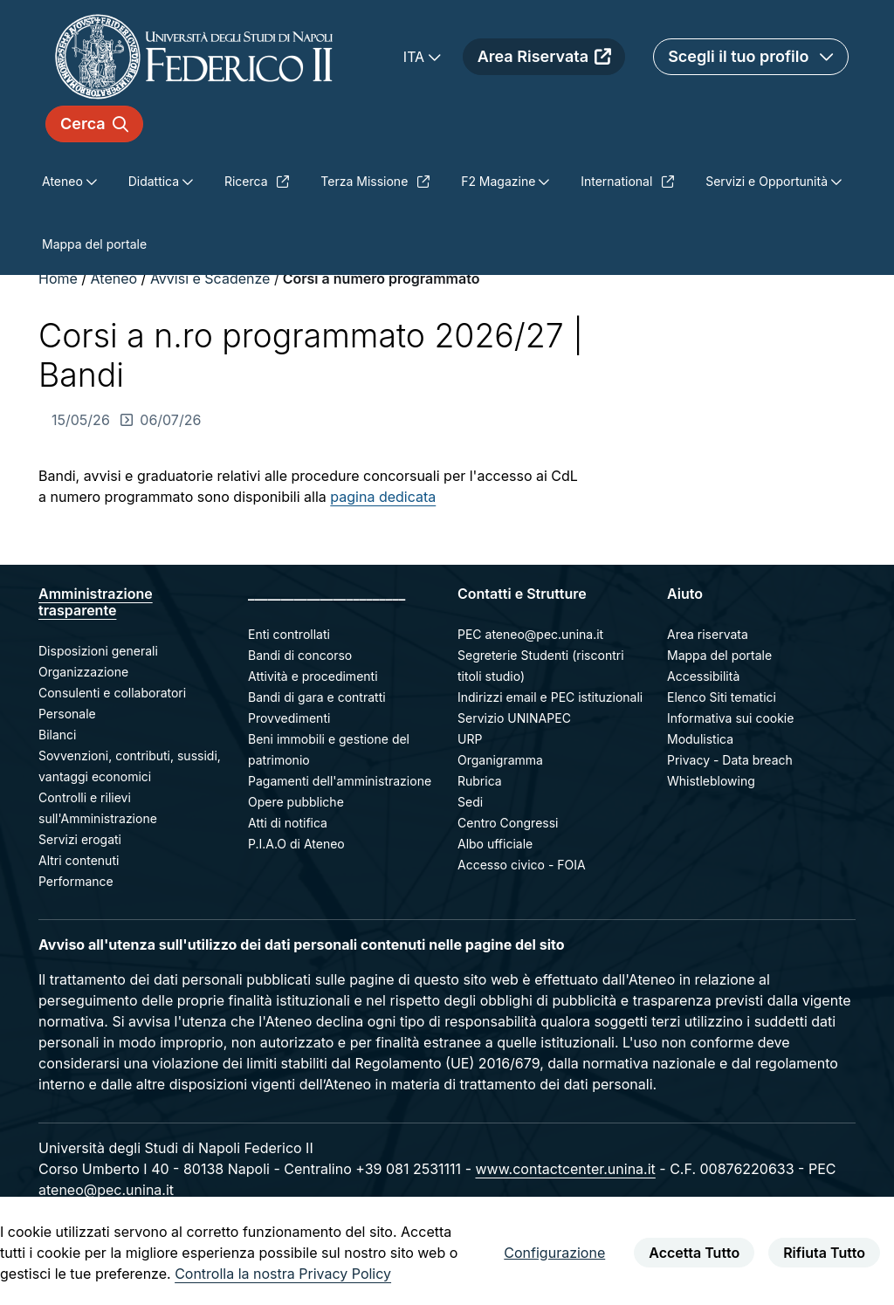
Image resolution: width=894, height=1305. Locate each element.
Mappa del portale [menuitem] (94, 244)
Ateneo (113, 278)
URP (469, 738)
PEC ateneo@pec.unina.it (530, 634)
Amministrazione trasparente (95, 602)
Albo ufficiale (495, 843)
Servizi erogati (79, 839)
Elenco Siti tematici (721, 697)
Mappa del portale (719, 655)
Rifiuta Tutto (824, 1252)
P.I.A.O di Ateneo (296, 843)
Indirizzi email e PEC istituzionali (550, 697)
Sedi (470, 801)
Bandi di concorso (300, 655)
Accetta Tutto (694, 1252)
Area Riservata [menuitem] (544, 56)
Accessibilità (703, 676)
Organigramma (500, 759)
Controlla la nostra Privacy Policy (283, 1273)
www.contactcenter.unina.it (565, 1169)
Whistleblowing (711, 780)
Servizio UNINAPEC (514, 718)
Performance (75, 881)
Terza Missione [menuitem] (375, 181)
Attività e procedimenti (313, 676)
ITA (416, 56)
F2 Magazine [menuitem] (500, 181)
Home (59, 278)
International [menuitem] (627, 181)
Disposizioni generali (98, 650)
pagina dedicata (383, 496)
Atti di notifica (287, 822)
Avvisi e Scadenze (210, 278)
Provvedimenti (289, 718)
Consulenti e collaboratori (112, 692)
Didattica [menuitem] (155, 181)
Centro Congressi (507, 822)
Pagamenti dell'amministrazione (339, 780)
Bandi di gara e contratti (317, 697)
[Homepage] (193, 56)
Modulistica (700, 738)
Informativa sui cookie (730, 718)
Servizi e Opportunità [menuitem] (768, 181)
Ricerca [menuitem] (257, 181)
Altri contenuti (78, 860)
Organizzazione (83, 671)
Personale (67, 713)
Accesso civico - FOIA (521, 864)
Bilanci (57, 734)
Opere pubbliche (296, 801)
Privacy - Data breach (730, 759)
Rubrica (479, 780)
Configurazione (554, 1252)
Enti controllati (289, 634)
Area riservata (707, 634)
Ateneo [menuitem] (64, 181)
